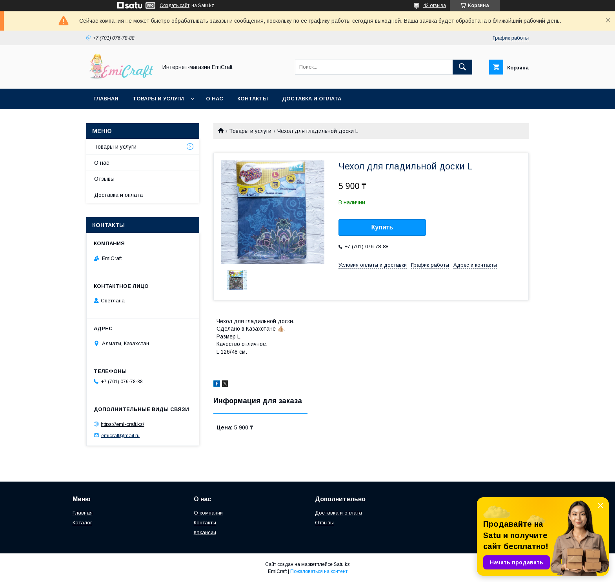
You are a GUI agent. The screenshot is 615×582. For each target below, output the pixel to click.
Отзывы (104, 179)
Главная (105, 99)
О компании (208, 513)
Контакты (252, 99)
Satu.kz (342, 564)
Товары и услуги (158, 99)
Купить (382, 227)
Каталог (82, 523)
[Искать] (462, 67)
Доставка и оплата (311, 99)
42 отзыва (434, 5)
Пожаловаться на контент (319, 571)
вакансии (205, 532)
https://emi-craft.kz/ (122, 424)
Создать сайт (174, 5)
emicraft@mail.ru (120, 435)
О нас (214, 99)
